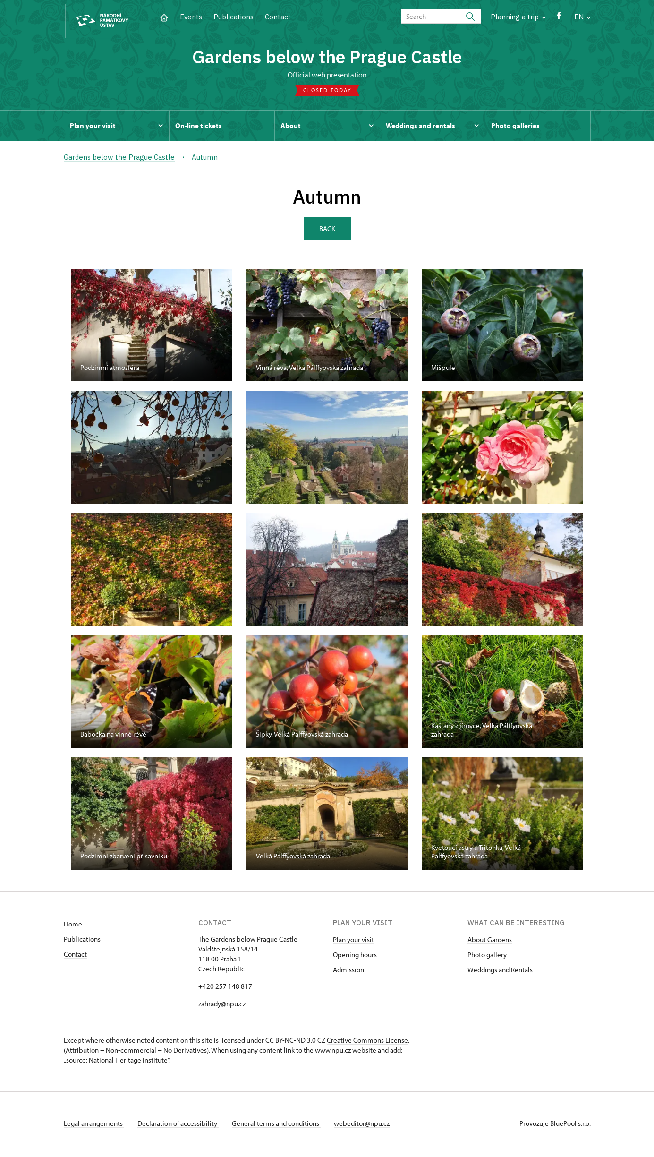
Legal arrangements (94, 1125)
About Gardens (489, 941)
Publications (233, 16)
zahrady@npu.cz (222, 1006)
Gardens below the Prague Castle (327, 58)
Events (191, 16)
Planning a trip (518, 16)
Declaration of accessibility (180, 1125)
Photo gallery (487, 956)
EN (582, 16)
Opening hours (355, 956)
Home (73, 926)
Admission (348, 972)
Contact (278, 16)
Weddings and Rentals (500, 972)
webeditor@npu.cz (367, 1125)
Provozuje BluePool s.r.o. (555, 1125)
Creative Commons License (367, 1042)
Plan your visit (353, 941)
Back (327, 230)
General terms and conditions (280, 1125)
